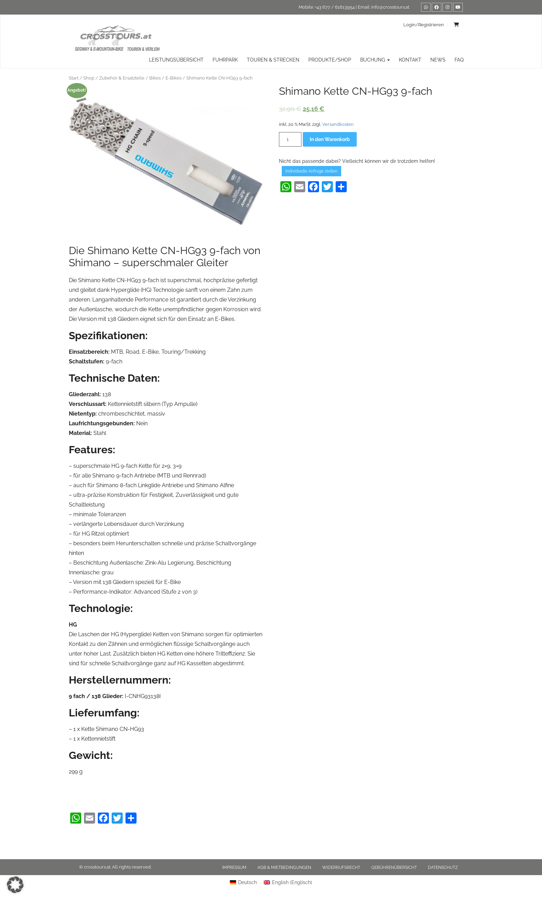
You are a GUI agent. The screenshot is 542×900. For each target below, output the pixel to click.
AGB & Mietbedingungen (284, 867)
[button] (15, 885)
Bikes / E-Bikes (165, 78)
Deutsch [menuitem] (247, 882)
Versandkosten (338, 124)
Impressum (234, 867)
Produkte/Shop (329, 60)
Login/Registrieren (423, 24)
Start (73, 78)
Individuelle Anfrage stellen (311, 171)
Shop (88, 78)
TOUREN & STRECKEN (273, 60)
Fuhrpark (225, 60)
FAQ (459, 60)
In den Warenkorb (330, 139)
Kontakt (410, 60)
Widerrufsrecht (341, 867)
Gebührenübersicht (394, 867)
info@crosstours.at (390, 7)
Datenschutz (443, 867)
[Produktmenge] (290, 139)
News (438, 60)
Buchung (375, 60)
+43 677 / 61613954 (335, 7)
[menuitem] (243, 882)
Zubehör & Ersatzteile (121, 78)
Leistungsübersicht (176, 60)
